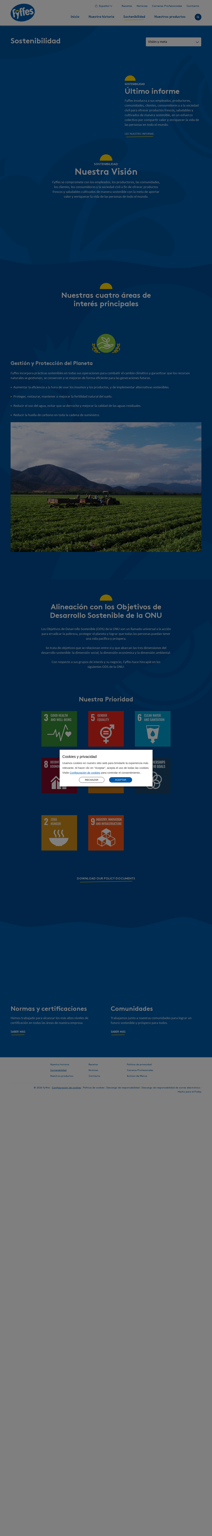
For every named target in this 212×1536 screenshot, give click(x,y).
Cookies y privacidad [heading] (79, 757)
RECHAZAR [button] (91, 779)
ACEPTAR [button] (120, 779)
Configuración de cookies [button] (85, 772)
